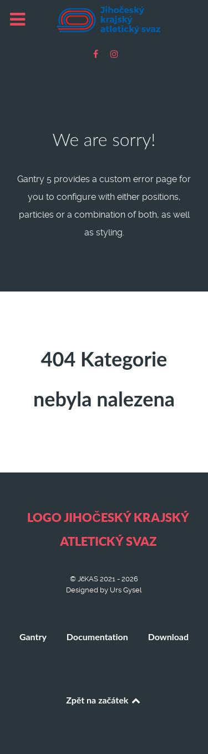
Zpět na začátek (104, 700)
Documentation (97, 636)
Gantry (33, 636)
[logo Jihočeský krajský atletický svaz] (104, 20)
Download (168, 636)
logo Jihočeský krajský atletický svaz (108, 529)
